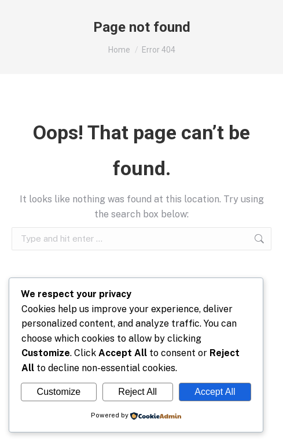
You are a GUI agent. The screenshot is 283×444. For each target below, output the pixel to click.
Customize (59, 392)
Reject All (137, 392)
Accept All (214, 392)
